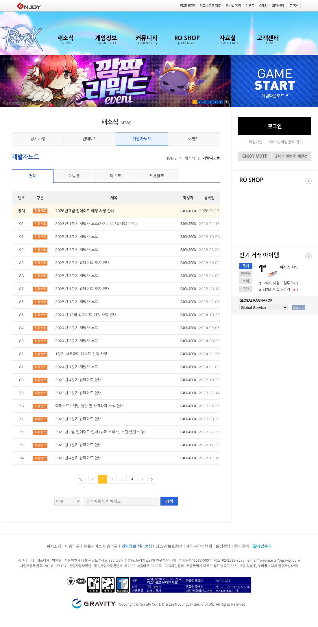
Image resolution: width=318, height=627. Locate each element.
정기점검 (241, 546)
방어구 (245, 273)
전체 (32, 176)
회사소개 (54, 546)
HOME (171, 158)
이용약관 (72, 546)
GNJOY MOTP (254, 156)
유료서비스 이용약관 (101, 546)
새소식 (189, 158)
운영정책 (223, 546)
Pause (226, 102)
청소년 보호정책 (169, 546)
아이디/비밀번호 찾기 (286, 142)
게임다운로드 (275, 96)
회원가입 (255, 142)
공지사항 (37, 139)
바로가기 (298, 308)
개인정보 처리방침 (136, 546)
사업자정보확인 (80, 565)
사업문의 (264, 546)
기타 (246, 288)
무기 (246, 266)
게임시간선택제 (199, 546)
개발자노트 (141, 139)
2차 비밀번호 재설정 (291, 156)
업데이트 (89, 139)
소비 (246, 281)
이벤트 (193, 139)
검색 (169, 501)
